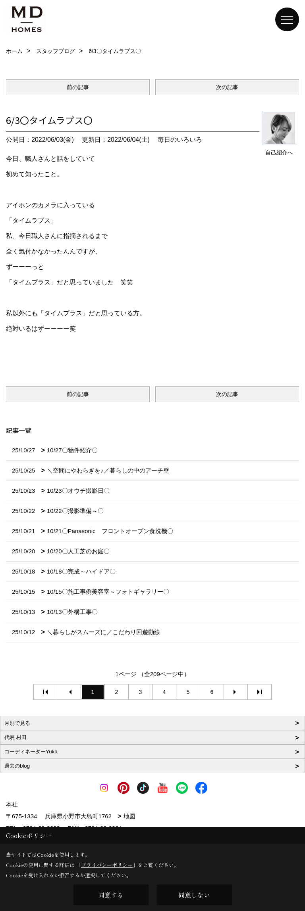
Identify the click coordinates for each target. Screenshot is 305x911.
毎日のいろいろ (180, 139)
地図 (129, 816)
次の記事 (227, 87)
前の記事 (78, 87)
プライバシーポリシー (107, 865)
